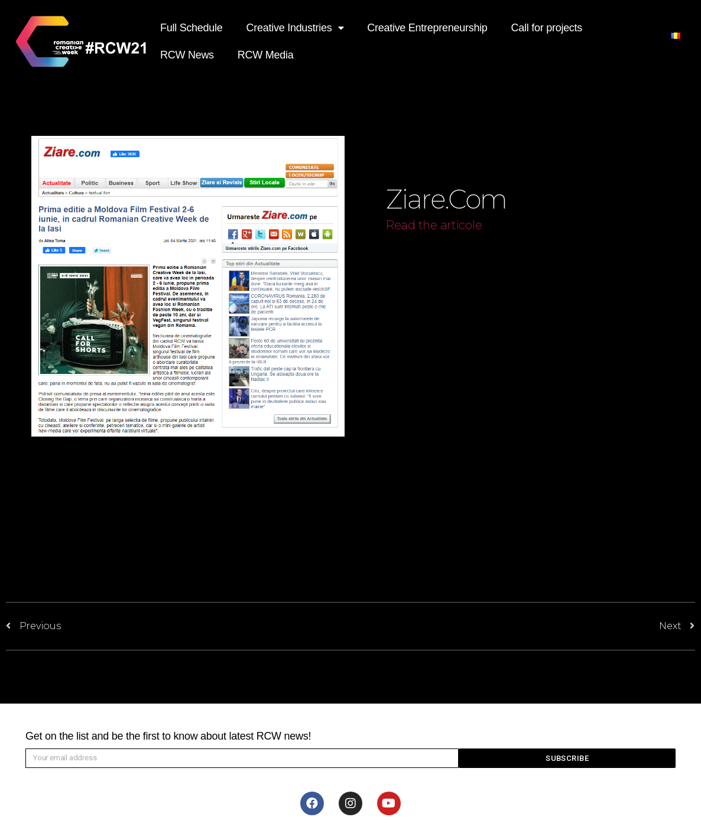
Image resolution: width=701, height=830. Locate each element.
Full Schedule (191, 28)
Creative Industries (295, 28)
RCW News (187, 55)
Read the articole (434, 225)
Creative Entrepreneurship (427, 28)
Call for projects (546, 28)
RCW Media (266, 55)
